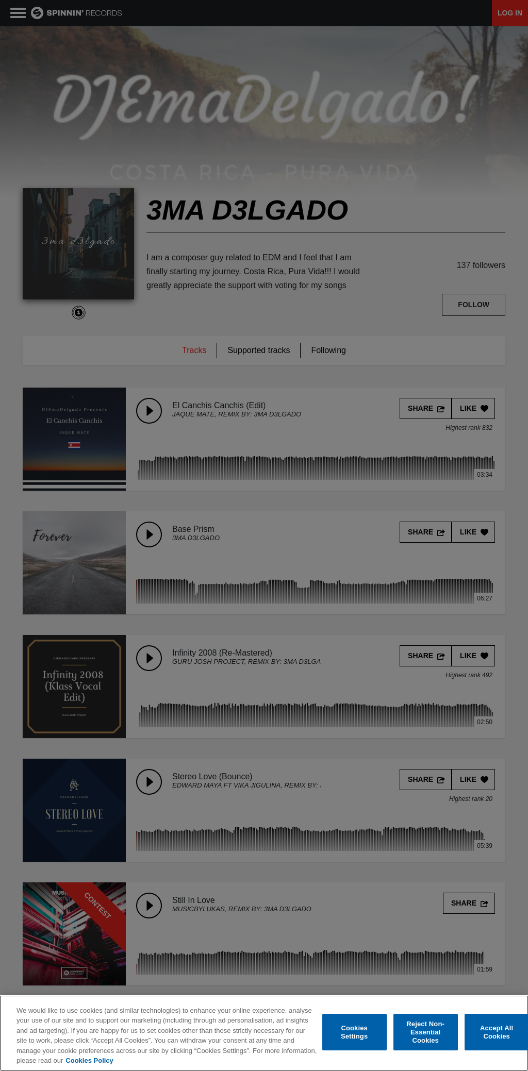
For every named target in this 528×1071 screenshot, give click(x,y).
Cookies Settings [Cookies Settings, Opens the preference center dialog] (354, 1032)
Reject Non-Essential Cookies (425, 1032)
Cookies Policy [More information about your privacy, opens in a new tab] (89, 1060)
